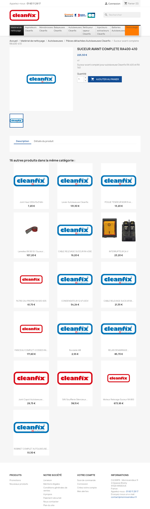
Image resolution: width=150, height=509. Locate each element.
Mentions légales (51, 484)
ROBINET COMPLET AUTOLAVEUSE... (31, 448)
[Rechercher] (122, 15)
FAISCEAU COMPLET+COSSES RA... (31, 350)
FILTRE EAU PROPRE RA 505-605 (31, 300)
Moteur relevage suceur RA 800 (118, 399)
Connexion (82, 484)
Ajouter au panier (105, 79)
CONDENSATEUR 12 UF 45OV (74, 300)
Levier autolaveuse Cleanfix (75, 202)
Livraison (47, 480)
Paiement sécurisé (52, 498)
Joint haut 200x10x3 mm (31, 202)
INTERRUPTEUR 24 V (118, 251)
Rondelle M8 (75, 350)
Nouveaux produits (19, 484)
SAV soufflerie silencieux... (75, 399)
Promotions (15, 480)
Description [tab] (22, 141)
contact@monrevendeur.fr (124, 497)
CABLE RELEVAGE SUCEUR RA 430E (75, 251)
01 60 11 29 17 (34, 3)
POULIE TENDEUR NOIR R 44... (119, 202)
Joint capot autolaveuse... (31, 399)
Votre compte (86, 475)
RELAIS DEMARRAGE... (118, 350)
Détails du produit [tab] (44, 141)
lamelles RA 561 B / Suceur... (31, 251)
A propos (47, 494)
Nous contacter (51, 501)
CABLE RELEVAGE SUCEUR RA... (119, 300)
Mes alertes (83, 491)
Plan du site (49, 505)
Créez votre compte (87, 487)
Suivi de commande (86, 480)
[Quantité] (80, 79)
